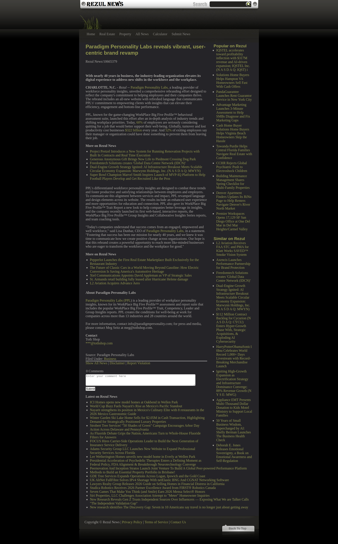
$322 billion (133, 130)
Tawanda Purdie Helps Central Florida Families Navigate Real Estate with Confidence (234, 152)
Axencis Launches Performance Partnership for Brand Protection (233, 263)
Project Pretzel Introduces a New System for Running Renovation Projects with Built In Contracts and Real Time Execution (145, 153)
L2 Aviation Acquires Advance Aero (115, 283)
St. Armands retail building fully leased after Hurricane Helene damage (139, 279)
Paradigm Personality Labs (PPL (108, 300)
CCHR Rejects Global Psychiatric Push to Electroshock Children (231, 167)
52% (168, 130)
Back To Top (237, 528)
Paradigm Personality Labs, (150, 87)
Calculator (160, 34)
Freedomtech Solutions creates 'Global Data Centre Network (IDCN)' (233, 276)
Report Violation (138, 363)
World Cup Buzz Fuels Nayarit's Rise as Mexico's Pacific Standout (136, 406)
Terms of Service (156, 522)
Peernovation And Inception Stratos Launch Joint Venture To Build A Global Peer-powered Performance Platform (168, 468)
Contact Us (178, 522)
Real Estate (107, 34)
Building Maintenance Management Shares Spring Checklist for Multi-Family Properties (233, 181)
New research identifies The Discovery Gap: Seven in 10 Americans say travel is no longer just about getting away (169, 507)
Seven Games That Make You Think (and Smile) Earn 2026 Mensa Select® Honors (147, 491)
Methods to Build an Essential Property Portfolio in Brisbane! (132, 472)
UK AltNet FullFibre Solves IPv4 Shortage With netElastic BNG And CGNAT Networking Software (159, 480)
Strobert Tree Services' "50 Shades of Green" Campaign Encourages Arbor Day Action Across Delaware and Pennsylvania (144, 427)
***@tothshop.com (99, 343)
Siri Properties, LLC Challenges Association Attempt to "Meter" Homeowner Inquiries (150, 495)
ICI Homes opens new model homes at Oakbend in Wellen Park (134, 402)
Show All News (96, 363)
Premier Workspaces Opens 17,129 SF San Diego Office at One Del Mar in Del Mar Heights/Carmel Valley (233, 221)
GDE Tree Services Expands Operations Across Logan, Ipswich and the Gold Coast (147, 476)
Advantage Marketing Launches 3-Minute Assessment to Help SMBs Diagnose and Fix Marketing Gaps (233, 112)
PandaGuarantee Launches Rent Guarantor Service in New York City (234, 95)
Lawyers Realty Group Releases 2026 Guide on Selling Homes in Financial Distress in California (157, 484)
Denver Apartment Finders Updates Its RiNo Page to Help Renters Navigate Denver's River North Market (233, 200)
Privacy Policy (132, 522)
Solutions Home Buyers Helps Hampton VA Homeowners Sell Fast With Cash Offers (232, 80)
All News (142, 34)
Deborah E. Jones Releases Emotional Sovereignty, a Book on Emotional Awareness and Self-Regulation (234, 453)
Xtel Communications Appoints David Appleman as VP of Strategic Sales (141, 275)
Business (110, 359)
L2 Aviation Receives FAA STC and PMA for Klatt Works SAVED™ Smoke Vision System (232, 248)
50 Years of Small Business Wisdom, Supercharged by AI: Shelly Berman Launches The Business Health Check (233, 430)
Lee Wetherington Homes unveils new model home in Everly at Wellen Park (142, 456)
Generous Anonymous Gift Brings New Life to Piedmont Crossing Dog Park (143, 159)
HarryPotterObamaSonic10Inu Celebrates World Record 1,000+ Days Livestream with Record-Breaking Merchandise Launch (234, 356)
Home (91, 34)
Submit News (181, 34)
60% (139, 122)
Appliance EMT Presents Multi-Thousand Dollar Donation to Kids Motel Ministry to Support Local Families (234, 407)
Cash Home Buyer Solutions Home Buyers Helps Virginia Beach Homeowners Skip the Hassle (232, 133)
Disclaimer (117, 363)
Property (125, 34)
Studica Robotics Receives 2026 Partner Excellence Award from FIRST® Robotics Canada (153, 488)
